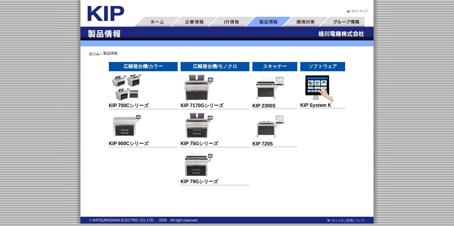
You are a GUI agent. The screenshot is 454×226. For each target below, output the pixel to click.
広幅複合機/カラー (143, 66)
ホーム (156, 21)
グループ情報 (342, 21)
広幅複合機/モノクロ (215, 66)
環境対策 (305, 21)
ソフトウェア (322, 66)
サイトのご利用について (346, 220)
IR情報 (230, 21)
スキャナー (275, 66)
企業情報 (193, 21)
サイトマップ (357, 11)
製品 (268, 21)
